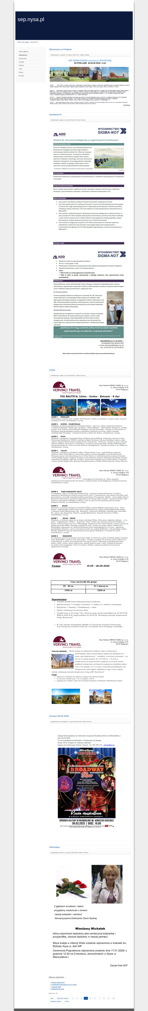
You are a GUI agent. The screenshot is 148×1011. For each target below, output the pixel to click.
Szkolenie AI (55, 114)
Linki (20, 69)
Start (26, 42)
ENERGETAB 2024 (57, 989)
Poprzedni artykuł (62, 998)
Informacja (54, 847)
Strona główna (23, 51)
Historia (21, 65)
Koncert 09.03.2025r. (59, 716)
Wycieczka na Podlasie (60, 49)
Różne (21, 72)
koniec (67, 1001)
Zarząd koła (23, 58)
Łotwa (52, 370)
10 (113, 998)
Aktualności (23, 55)
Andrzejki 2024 (56, 987)
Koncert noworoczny (58, 982)
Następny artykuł (55, 1001)
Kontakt (21, 62)
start (51, 998)
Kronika (21, 76)
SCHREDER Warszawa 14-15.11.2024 (64, 984)
